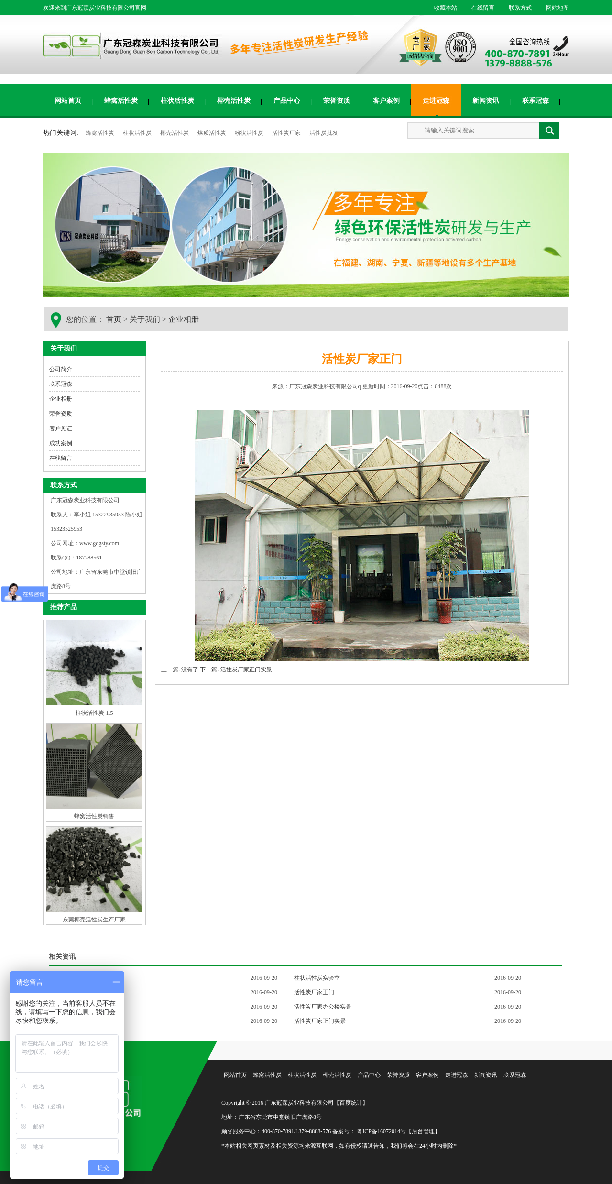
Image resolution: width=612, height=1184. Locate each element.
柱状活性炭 (177, 100)
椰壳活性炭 (234, 100)
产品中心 (286, 100)
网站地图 (551, 7)
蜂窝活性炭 (121, 100)
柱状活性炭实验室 (317, 978)
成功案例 (60, 443)
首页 (113, 319)
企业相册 (183, 319)
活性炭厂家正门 (314, 992)
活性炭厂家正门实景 (320, 1021)
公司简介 (60, 369)
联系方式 (514, 7)
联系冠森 (535, 100)
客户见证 (60, 428)
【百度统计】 (351, 1102)
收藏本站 (445, 7)
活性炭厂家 (287, 133)
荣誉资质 (336, 100)
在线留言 (477, 7)
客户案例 (386, 100)
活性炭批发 (323, 133)
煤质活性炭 (212, 133)
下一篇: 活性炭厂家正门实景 (236, 669)
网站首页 (68, 100)
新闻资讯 (485, 100)
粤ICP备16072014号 (381, 1131)
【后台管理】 (423, 1131)
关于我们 (145, 319)
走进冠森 (436, 100)
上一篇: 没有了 (179, 669)
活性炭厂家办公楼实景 (322, 1006)
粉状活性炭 (250, 133)
